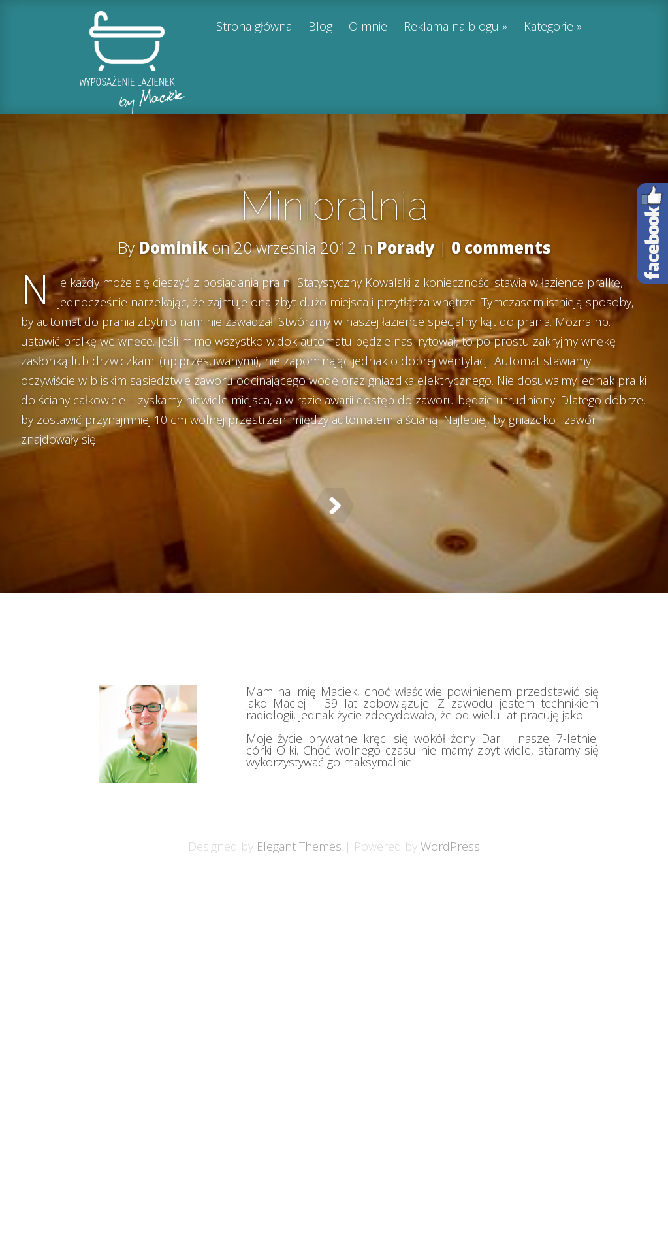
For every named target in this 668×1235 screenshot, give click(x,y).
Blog (320, 27)
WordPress (450, 879)
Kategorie (548, 27)
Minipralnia (334, 206)
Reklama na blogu (451, 27)
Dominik (173, 247)
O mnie (368, 27)
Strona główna (254, 27)
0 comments (501, 247)
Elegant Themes (299, 879)
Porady (406, 247)
